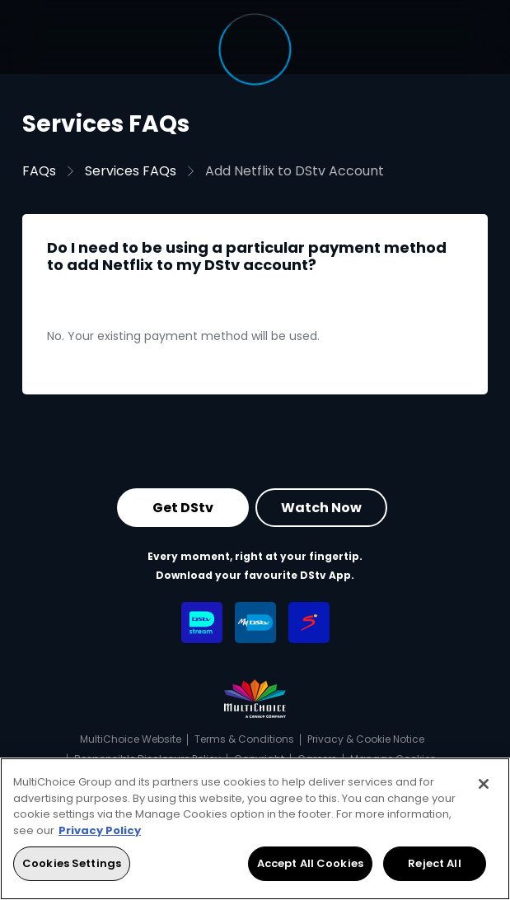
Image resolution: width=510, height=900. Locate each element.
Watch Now (321, 506)
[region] (255, 829)
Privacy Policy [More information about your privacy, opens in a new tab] (99, 830)
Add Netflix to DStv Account (294, 170)
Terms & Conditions (244, 739)
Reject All (434, 863)
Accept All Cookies (310, 863)
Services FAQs (130, 170)
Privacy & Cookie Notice (365, 739)
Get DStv (182, 506)
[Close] (484, 784)
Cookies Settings (71, 863)
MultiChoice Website (130, 739)
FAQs (39, 170)
